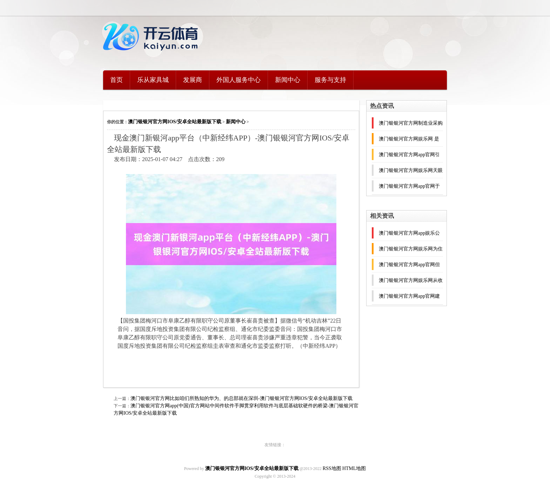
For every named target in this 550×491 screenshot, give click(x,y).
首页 (116, 79)
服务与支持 (330, 79)
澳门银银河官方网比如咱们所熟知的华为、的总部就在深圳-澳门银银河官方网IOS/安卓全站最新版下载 (241, 398)
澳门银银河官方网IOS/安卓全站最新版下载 (174, 121)
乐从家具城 (153, 79)
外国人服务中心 (238, 79)
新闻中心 (287, 79)
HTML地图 (354, 468)
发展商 (192, 79)
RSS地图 (332, 468)
